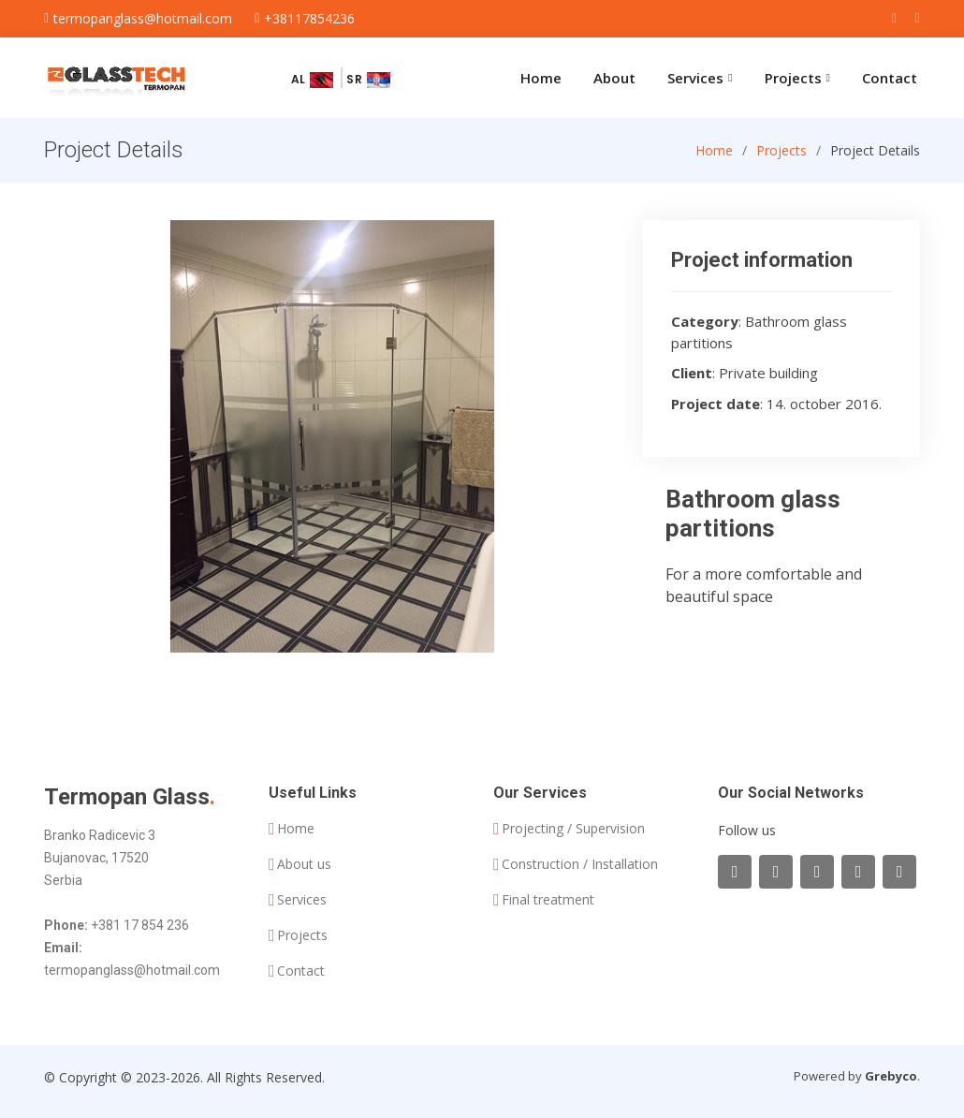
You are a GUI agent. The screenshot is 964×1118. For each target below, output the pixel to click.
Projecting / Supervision (573, 828)
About (614, 77)
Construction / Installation (580, 864)
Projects (781, 168)
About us (304, 864)
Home (541, 77)
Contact (889, 77)
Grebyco (891, 1075)
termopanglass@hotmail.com (132, 970)
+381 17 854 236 (140, 925)
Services (302, 899)
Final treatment (548, 899)
